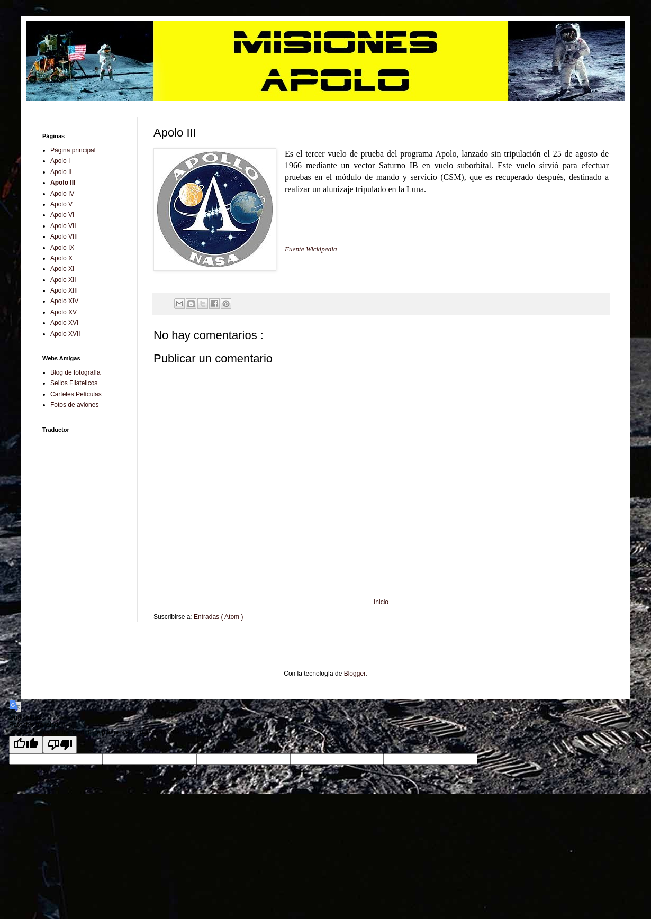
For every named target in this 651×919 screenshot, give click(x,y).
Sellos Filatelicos (73, 383)
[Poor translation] (60, 744)
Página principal (72, 150)
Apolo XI (62, 268)
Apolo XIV (64, 301)
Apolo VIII (64, 236)
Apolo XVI (64, 322)
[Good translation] (26, 744)
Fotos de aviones (74, 404)
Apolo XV (63, 312)
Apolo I (60, 161)
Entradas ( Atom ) (218, 617)
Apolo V (61, 204)
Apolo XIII (64, 290)
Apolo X (61, 258)
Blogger (355, 673)
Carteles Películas (76, 394)
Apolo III (62, 182)
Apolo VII (63, 226)
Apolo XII (63, 280)
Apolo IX (62, 247)
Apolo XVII (65, 334)
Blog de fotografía (75, 372)
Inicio (381, 602)
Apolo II (61, 172)
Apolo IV (62, 193)
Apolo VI (62, 215)
